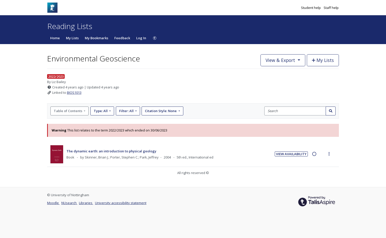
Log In (141, 38)
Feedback (122, 38)
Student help (311, 7)
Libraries (86, 203)
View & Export (281, 60)
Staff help (331, 7)
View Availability (291, 154)
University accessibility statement (120, 203)
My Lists (72, 38)
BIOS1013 (74, 92)
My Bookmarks (96, 38)
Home (55, 38)
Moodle (53, 203)
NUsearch (69, 203)
